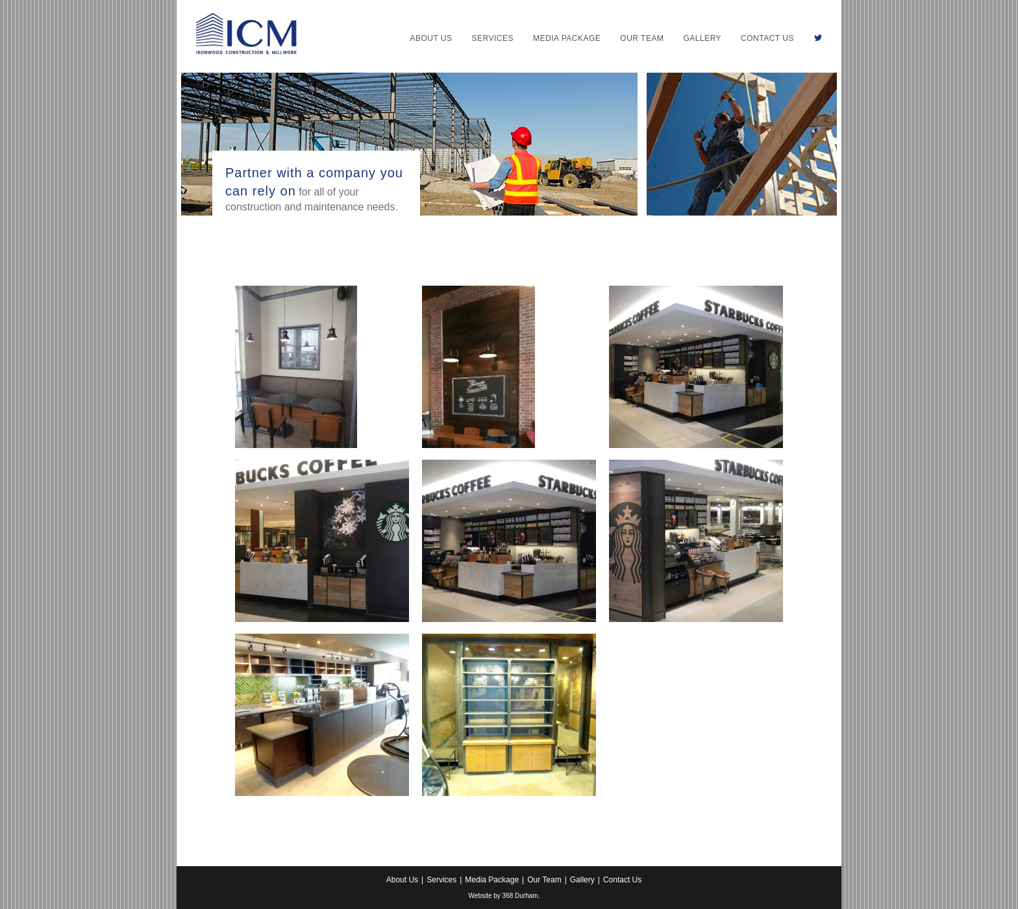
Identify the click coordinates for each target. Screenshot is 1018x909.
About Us (402, 879)
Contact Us (622, 879)
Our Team (544, 879)
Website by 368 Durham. (504, 895)
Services (441, 879)
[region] (409, 144)
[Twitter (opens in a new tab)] (818, 38)
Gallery (582, 879)
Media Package (492, 879)
